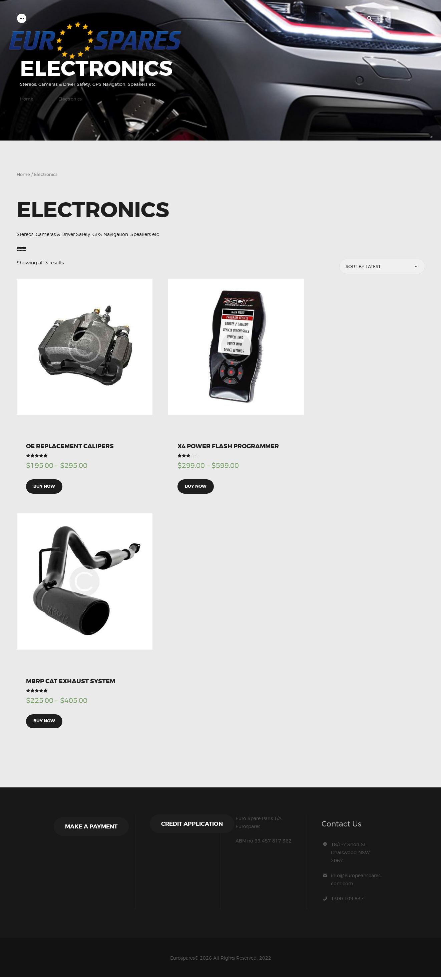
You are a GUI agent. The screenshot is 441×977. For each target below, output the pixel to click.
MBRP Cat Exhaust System (70, 680)
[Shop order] (382, 266)
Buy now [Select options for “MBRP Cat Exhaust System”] (44, 720)
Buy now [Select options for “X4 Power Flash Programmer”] (195, 486)
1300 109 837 (347, 897)
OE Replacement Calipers (70, 446)
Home (26, 98)
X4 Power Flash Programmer (228, 446)
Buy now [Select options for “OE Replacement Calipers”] (44, 486)
